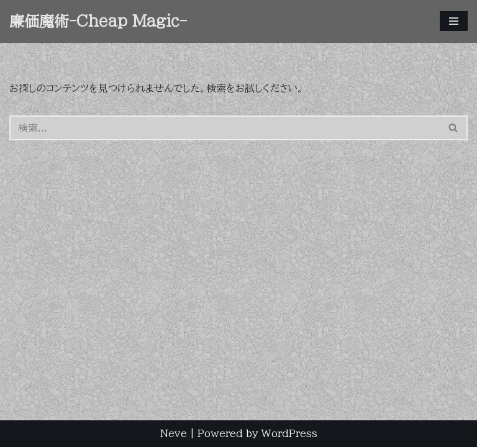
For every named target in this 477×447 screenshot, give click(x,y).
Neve (173, 433)
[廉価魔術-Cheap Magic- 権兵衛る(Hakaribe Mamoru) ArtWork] (98, 21)
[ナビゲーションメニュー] (454, 21)
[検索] (224, 127)
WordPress (289, 433)
